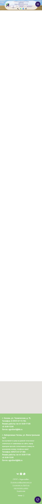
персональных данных (21, 488)
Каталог (21, 6)
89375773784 (21, 2)
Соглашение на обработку (21, 485)
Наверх (21, 495)
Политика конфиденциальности (21, 482)
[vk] (17, 474)
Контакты (29, 6)
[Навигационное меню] (38, 4)
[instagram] (21, 474)
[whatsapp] (24, 474)
